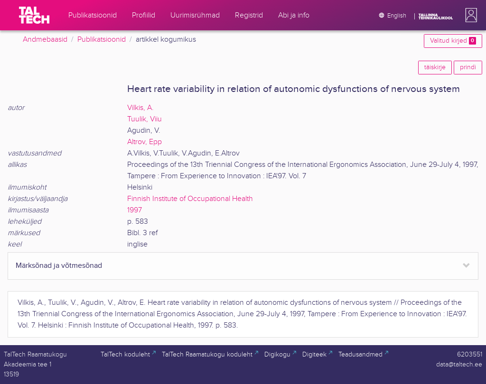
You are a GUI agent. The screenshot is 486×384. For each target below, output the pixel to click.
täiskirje (435, 67)
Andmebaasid (45, 39)
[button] (469, 15)
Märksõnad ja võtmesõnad (59, 265)
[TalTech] (34, 15)
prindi (468, 67)
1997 (134, 210)
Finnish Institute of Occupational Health (190, 198)
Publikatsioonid (101, 39)
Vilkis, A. (140, 107)
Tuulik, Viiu (144, 119)
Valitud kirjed (453, 41)
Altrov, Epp (144, 141)
